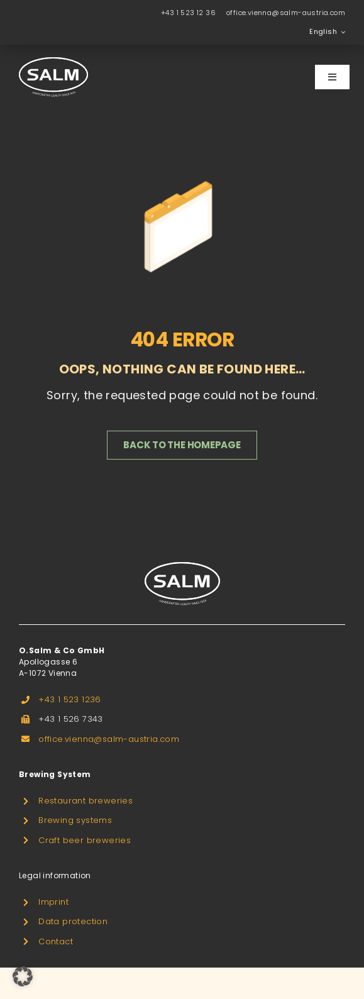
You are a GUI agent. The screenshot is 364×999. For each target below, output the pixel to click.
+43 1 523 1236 (69, 699)
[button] (22, 976)
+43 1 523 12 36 (188, 13)
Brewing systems (75, 820)
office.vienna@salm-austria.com (285, 13)
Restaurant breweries (85, 801)
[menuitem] (327, 32)
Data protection (73, 921)
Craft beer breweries (84, 840)
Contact (55, 941)
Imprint (53, 902)
